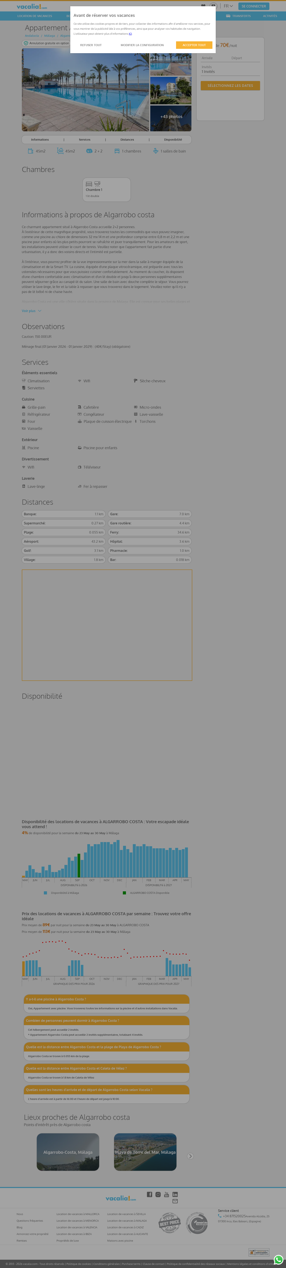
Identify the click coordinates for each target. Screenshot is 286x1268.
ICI (130, 33)
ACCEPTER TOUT (194, 45)
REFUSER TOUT (91, 45)
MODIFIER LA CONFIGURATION (142, 45)
